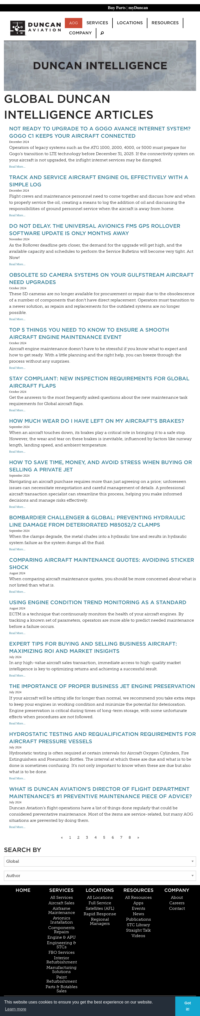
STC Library (138, 925)
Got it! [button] (187, 1006)
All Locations (100, 897)
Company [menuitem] (80, 32)
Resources (138, 890)
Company (176, 890)
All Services (61, 897)
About (177, 897)
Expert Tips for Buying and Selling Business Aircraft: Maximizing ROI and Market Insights (93, 647)
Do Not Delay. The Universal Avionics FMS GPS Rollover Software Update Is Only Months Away (94, 229)
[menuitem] (102, 33)
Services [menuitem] (97, 22)
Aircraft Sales (61, 903)
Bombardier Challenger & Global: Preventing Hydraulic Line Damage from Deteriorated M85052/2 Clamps (97, 521)
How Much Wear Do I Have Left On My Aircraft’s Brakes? (96, 421)
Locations (100, 890)
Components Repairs (61, 930)
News (138, 914)
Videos (138, 936)
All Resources (138, 897)
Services (61, 890)
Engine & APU (61, 937)
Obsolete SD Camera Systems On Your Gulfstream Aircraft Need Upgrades (101, 278)
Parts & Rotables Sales (62, 989)
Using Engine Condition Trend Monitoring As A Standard (97, 602)
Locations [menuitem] (130, 22)
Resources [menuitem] (165, 22)
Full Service (100, 903)
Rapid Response (100, 914)
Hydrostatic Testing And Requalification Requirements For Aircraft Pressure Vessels (102, 737)
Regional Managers (100, 921)
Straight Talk (138, 930)
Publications (138, 919)
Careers (177, 903)
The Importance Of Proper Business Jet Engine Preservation (102, 686)
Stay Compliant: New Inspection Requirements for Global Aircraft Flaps (99, 382)
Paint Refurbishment (61, 979)
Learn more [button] (15, 1009)
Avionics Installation (61, 920)
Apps (138, 903)
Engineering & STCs (61, 945)
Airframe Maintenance (61, 910)
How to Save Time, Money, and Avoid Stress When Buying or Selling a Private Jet (100, 466)
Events (138, 908)
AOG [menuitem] (73, 23)
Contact (177, 908)
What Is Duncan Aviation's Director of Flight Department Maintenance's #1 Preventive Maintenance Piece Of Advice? (100, 792)
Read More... (17, 166)
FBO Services (61, 952)
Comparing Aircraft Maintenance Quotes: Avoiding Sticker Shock (101, 563)
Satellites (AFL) (100, 908)
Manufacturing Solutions (61, 969)
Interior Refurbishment (61, 960)
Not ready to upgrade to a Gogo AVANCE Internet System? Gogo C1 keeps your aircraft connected (100, 132)
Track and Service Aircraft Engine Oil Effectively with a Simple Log (98, 181)
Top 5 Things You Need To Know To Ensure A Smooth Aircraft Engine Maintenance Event (89, 333)
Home (23, 890)
